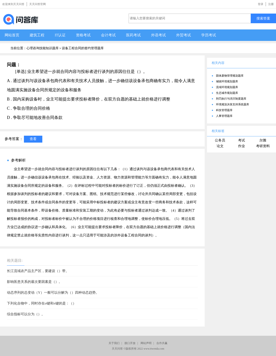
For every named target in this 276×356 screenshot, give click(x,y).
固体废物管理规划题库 (230, 75)
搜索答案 (263, 18)
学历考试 (208, 35)
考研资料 (263, 146)
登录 (260, 4)
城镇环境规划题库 (227, 81)
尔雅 (262, 140)
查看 (33, 139)
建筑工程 (37, 35)
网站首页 (12, 35)
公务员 (220, 140)
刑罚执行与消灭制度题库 (231, 98)
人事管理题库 (224, 116)
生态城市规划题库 (227, 93)
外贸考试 (183, 35)
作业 (241, 146)
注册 (271, 4)
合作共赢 (161, 343)
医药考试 (133, 35)
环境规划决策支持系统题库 (232, 104)
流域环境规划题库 (227, 87)
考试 (241, 140)
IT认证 (60, 35)
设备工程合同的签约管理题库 (83, 48)
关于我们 (114, 343)
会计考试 (108, 35)
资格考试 (83, 35)
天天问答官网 (37, 4)
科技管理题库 (224, 110)
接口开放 (129, 343)
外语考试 (158, 35)
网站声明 (146, 343)
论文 (220, 146)
